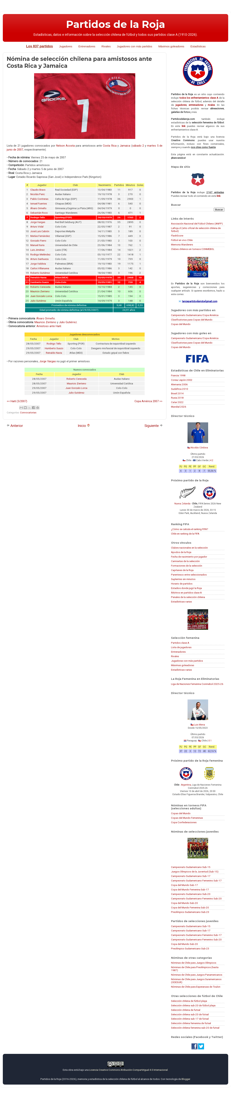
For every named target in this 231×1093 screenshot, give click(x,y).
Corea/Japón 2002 (181, 379)
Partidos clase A (180, 642)
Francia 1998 (178, 375)
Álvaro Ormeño (38, 208)
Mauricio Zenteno (40, 291)
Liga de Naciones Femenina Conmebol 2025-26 (197, 683)
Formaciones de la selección (186, 565)
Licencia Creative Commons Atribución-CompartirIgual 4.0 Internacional (128, 1069)
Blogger (186, 1078)
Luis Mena (199, 724)
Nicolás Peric (37, 194)
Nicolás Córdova (199, 447)
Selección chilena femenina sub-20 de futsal (195, 1027)
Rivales (106, 46)
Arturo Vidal (36, 226)
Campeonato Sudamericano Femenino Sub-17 (196, 880)
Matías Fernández (40, 236)
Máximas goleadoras (182, 665)
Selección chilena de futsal (185, 1009)
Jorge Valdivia (38, 263)
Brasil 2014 (177, 393)
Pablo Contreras (39, 199)
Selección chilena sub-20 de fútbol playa (193, 1005)
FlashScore (177, 235)
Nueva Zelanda (182, 503)
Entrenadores (86, 46)
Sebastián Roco (39, 212)
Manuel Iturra (37, 245)
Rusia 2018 (177, 397)
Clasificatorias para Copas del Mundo (191, 319)
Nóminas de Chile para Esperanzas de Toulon (195, 986)
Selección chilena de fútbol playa (189, 1000)
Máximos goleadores (171, 46)
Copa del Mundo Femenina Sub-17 (190, 889)
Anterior (15, 425)
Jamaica (125, 145)
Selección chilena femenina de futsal (191, 1023)
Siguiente (153, 425)
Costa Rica (109, 145)
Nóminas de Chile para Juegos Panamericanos (196, 974)
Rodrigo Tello (54, 343)
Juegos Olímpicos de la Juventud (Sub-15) (194, 871)
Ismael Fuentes (38, 203)
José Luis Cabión (39, 231)
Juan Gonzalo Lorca (41, 296)
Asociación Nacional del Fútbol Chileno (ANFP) (197, 223)
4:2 (211, 460)
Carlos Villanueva (39, 268)
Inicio (84, 425)
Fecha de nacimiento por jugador (189, 556)
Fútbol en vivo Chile (182, 240)
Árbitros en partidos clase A (186, 592)
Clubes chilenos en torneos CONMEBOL (192, 249)
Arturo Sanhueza (39, 259)
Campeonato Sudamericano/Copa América (194, 315)
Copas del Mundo (181, 324)
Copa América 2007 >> (148, 401)
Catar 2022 (177, 402)
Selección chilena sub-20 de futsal (190, 1014)
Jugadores (65, 46)
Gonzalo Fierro (38, 240)
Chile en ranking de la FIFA (185, 533)
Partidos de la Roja (115, 24)
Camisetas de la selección (185, 561)
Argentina (186, 785)
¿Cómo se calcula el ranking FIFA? (189, 529)
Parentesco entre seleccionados (189, 574)
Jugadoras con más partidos (187, 660)
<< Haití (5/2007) (17, 401)
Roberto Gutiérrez (40, 272)
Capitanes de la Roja (182, 570)
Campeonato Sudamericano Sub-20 (190, 893)
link (183, 126)
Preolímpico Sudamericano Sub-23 (190, 911)
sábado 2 (138, 145)
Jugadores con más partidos (134, 46)
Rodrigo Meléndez (40, 254)
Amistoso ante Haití (49, 326)
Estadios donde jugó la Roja (186, 588)
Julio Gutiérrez (38, 300)
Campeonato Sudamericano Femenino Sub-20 (196, 898)
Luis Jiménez (37, 249)
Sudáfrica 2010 (179, 388)
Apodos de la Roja (181, 552)
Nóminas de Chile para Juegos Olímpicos (193, 962)
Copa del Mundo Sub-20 (184, 902)
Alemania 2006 (179, 384)
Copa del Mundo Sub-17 (184, 884)
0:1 (210, 740)
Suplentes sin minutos (183, 579)
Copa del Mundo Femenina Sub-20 (190, 907)
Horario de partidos (181, 583)
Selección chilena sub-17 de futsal (190, 1018)
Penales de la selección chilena (188, 597)
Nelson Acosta (65, 145)
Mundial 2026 (178, 406)
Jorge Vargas (37, 222)
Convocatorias (28, 412)
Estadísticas (198, 46)
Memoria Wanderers (182, 244)
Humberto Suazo (54, 348)
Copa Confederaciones (184, 822)
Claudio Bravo (38, 189)
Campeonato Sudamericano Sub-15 (190, 867)
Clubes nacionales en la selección (189, 547)
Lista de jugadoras (181, 647)
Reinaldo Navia (54, 352)
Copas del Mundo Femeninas (187, 817)
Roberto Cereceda (40, 287)
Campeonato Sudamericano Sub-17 (190, 876)
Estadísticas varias (181, 601)
